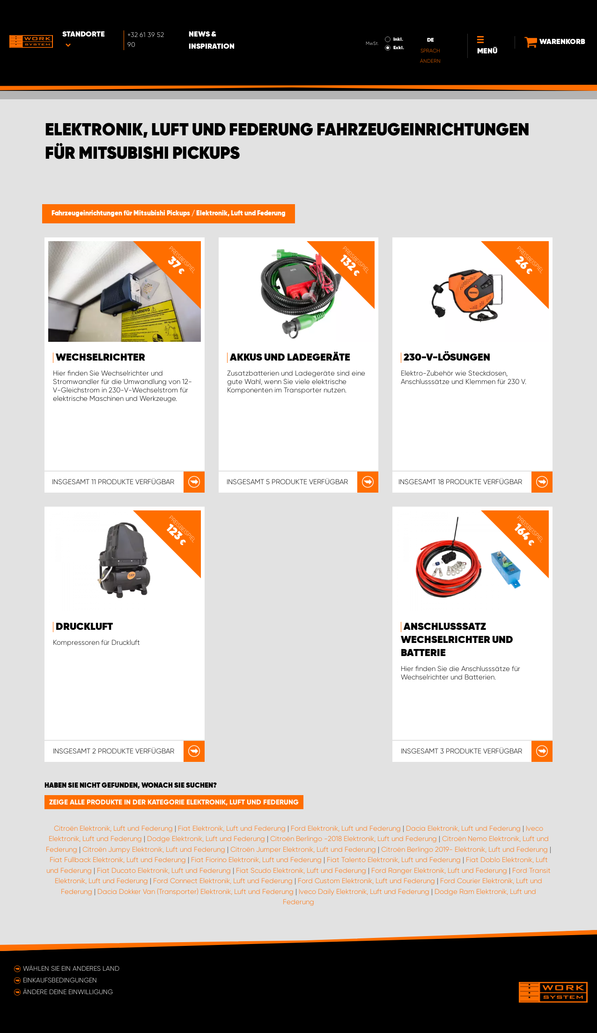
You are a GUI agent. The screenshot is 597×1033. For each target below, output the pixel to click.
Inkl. (382, 13)
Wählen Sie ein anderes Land (71, 968)
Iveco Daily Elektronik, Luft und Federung (364, 891)
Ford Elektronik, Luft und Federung (346, 828)
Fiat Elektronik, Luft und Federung (232, 828)
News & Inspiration (237, 14)
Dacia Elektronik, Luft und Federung (463, 828)
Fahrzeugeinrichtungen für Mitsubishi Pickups (122, 213)
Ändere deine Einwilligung (68, 992)
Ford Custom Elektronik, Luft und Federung (366, 881)
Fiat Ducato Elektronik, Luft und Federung (164, 870)
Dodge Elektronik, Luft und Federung (206, 838)
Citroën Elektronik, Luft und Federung (113, 828)
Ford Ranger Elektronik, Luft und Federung (439, 870)
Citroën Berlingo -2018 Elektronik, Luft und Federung (353, 838)
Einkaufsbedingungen (60, 980)
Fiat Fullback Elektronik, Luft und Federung (118, 860)
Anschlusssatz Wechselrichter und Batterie (457, 640)
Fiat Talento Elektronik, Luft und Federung (394, 860)
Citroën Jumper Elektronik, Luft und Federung (303, 849)
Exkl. (382, 21)
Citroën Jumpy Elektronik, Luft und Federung (153, 849)
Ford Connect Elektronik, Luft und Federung (223, 881)
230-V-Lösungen (447, 358)
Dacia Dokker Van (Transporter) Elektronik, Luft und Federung (195, 891)
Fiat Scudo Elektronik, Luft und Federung (301, 870)
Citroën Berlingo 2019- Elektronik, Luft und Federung (464, 849)
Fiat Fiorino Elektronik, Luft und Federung (256, 860)
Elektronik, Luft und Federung (241, 213)
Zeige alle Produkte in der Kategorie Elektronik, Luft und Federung (174, 802)
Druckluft (84, 627)
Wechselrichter (100, 358)
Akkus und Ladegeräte (290, 358)
